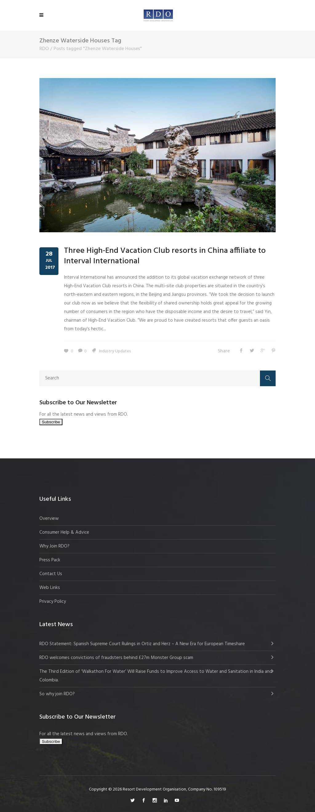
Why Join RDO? (54, 546)
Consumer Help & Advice (64, 532)
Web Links (49, 587)
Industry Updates (115, 351)
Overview (49, 518)
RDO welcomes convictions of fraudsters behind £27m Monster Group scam (116, 657)
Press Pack (49, 560)
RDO (44, 49)
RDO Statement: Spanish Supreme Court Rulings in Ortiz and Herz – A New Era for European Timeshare (142, 644)
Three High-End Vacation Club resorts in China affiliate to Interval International (165, 256)
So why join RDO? (57, 694)
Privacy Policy (52, 601)
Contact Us (50, 574)
